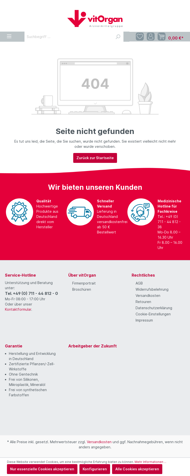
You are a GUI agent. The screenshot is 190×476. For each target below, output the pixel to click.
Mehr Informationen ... (150, 462)
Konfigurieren (95, 469)
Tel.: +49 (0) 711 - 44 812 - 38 (169, 221)
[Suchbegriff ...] (68, 37)
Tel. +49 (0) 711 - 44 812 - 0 (31, 293)
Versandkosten (148, 295)
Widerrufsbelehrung (152, 289)
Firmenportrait (84, 283)
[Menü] (9, 35)
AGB (139, 283)
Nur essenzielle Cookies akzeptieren (42, 469)
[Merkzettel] (139, 36)
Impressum (144, 320)
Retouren (143, 302)
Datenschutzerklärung (154, 308)
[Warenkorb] (170, 36)
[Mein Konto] (150, 36)
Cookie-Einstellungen (153, 314)
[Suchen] (117, 37)
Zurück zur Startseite (95, 158)
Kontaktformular (18, 309)
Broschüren (81, 289)
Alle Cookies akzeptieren (137, 469)
